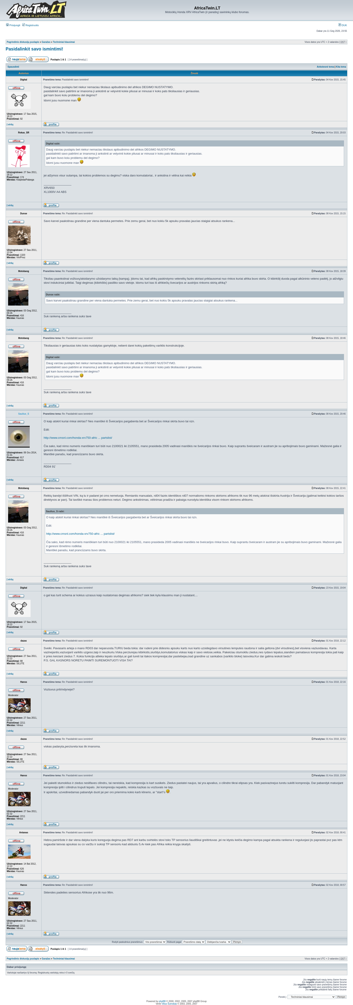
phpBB (162, 1001)
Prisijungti (13, 25)
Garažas (46, 42)
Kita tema (341, 67)
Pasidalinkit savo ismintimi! (34, 48)
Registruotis (30, 25)
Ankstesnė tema (325, 67)
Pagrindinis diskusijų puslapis (23, 42)
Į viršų (10, 124)
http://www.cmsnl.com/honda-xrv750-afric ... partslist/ (78, 437)
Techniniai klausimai (64, 42)
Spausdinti (13, 67)
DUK (342, 25)
